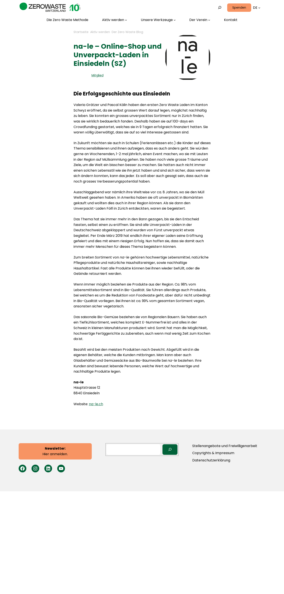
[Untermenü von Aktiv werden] (114, 20)
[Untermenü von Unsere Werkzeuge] (158, 20)
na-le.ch (96, 404)
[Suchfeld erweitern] (219, 7)
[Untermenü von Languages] (259, 8)
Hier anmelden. (55, 451)
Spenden (239, 7)
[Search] (170, 449)
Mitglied (98, 75)
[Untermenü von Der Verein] (199, 20)
